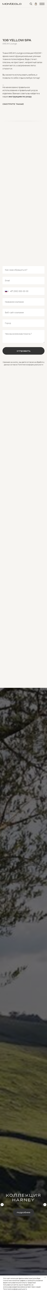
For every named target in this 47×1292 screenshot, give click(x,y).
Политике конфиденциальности (30, 364)
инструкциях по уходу (20, 96)
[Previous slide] (2, 1204)
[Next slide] (44, 1204)
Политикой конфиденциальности (15, 1289)
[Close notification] (45, 1277)
